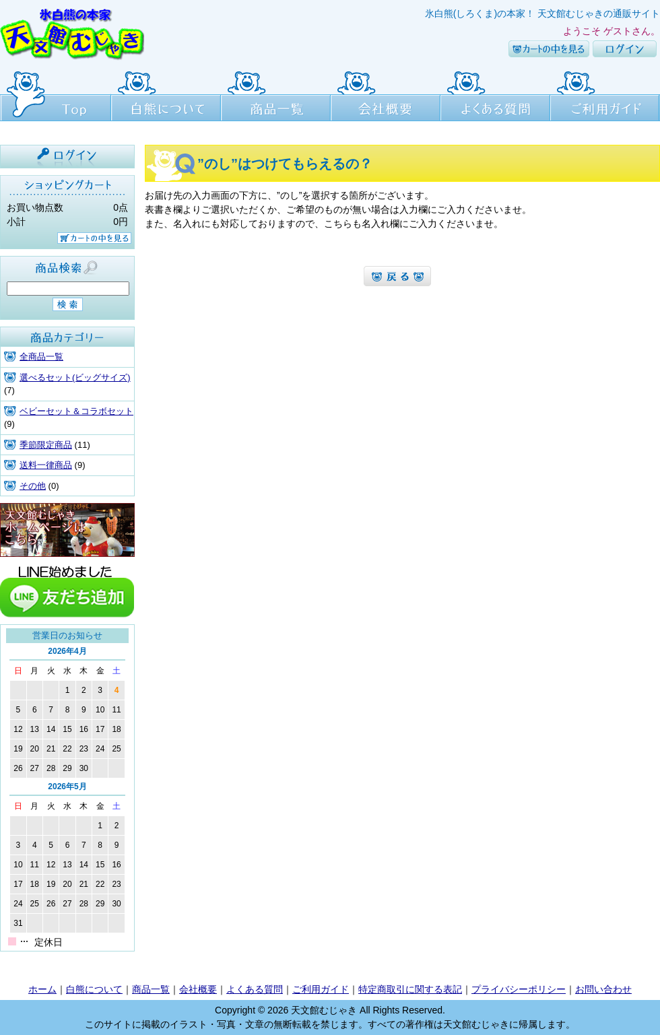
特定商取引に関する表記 (410, 989)
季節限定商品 (46, 445)
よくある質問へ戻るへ (397, 276)
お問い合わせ (603, 989)
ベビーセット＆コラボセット (76, 411)
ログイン (625, 48)
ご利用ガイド (605, 94)
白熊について (166, 94)
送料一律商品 (46, 465)
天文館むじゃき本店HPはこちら (67, 530)
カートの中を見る (548, 48)
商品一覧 (276, 94)
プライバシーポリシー (518, 989)
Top (55, 94)
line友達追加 (67, 590)
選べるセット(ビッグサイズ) (75, 377)
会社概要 (385, 94)
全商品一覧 (41, 357)
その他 (33, 486)
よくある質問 (495, 94)
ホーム (42, 989)
